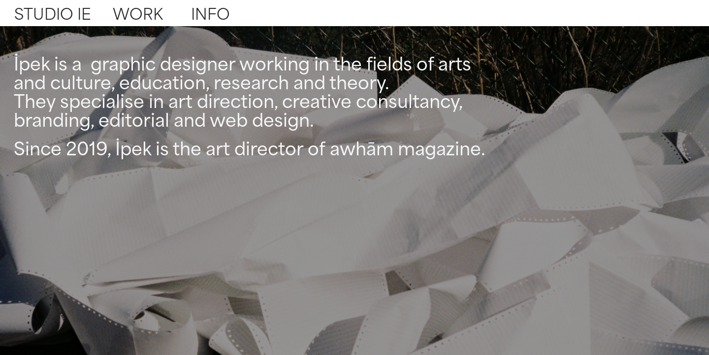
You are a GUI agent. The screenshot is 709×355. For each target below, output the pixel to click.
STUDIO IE (52, 12)
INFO (210, 12)
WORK (138, 12)
